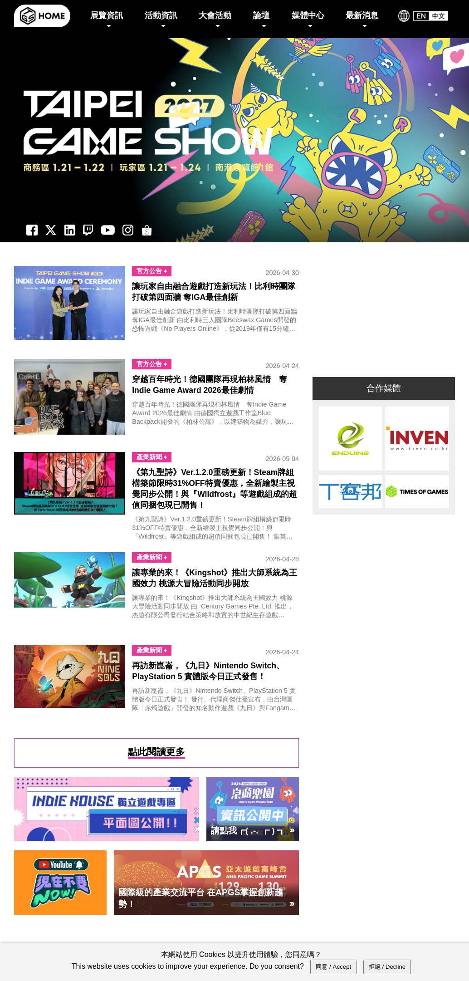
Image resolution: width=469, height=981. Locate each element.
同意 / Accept (333, 966)
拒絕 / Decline (387, 966)
